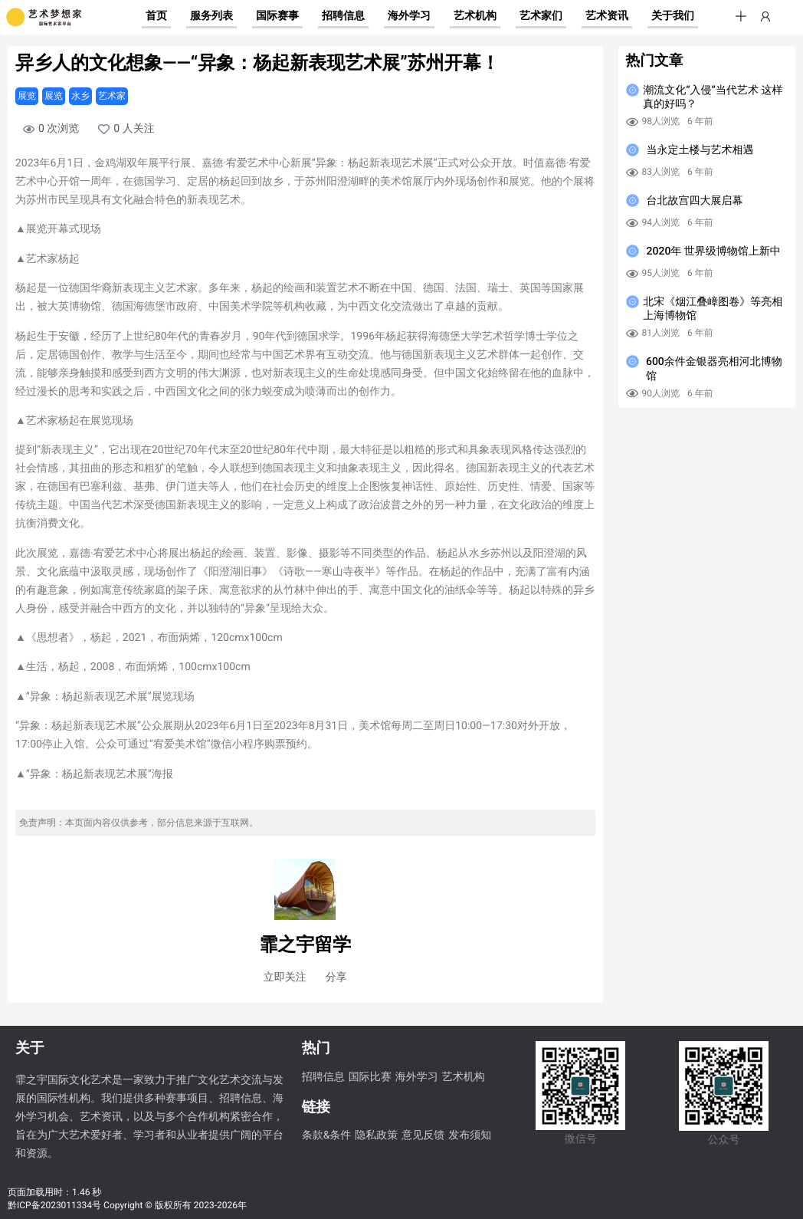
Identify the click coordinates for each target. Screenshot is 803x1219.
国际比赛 (370, 1077)
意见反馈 (423, 1135)
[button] (741, 17)
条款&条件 (327, 1135)
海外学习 (416, 1077)
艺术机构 (463, 1077)
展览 (27, 95)
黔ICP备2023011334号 (54, 1205)
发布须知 (469, 1135)
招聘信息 (323, 1077)
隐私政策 (376, 1135)
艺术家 (112, 95)
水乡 (80, 95)
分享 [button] (336, 977)
